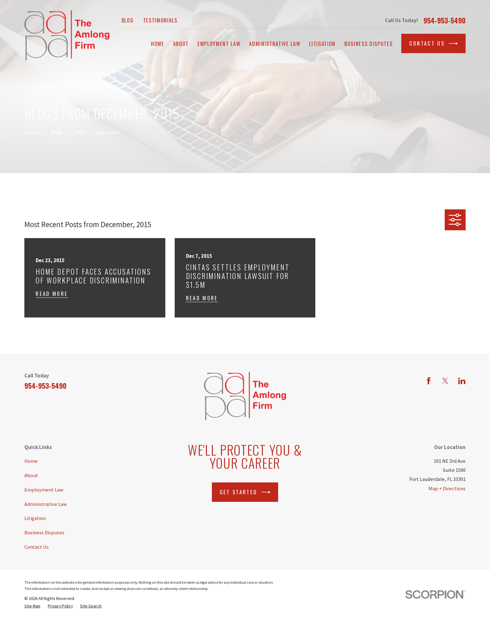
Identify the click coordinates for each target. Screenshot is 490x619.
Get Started (245, 492)
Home (31, 461)
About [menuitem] (181, 43)
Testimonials (160, 20)
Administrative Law (45, 504)
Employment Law (43, 490)
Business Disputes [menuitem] (368, 43)
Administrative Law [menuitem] (274, 43)
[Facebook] (428, 380)
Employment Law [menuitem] (219, 43)
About (31, 475)
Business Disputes (44, 532)
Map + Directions (447, 488)
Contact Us (433, 43)
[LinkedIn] (461, 380)
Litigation (35, 518)
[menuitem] (32, 606)
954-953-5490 (444, 20)
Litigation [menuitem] (322, 43)
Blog (128, 20)
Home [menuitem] (157, 43)
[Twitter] (445, 380)
